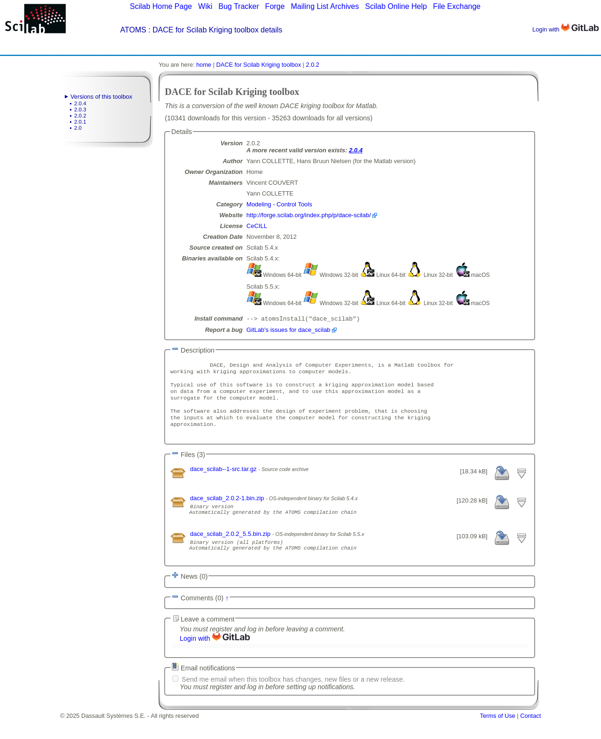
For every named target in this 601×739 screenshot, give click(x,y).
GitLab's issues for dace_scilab (289, 330)
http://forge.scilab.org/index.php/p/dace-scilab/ (309, 215)
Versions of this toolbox (101, 96)
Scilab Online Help (396, 6)
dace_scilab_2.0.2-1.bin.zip (228, 509)
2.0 (78, 128)
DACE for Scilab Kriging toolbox (258, 64)
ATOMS (133, 30)
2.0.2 (80, 115)
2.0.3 (80, 109)
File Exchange (456, 6)
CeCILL (257, 225)
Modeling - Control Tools (279, 204)
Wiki (205, 6)
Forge (275, 6)
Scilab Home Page (161, 6)
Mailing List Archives (325, 6)
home (203, 64)
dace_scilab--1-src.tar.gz (224, 480)
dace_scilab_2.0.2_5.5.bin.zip (231, 549)
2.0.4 (80, 103)
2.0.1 (80, 122)
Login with (565, 29)
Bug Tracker (238, 6)
